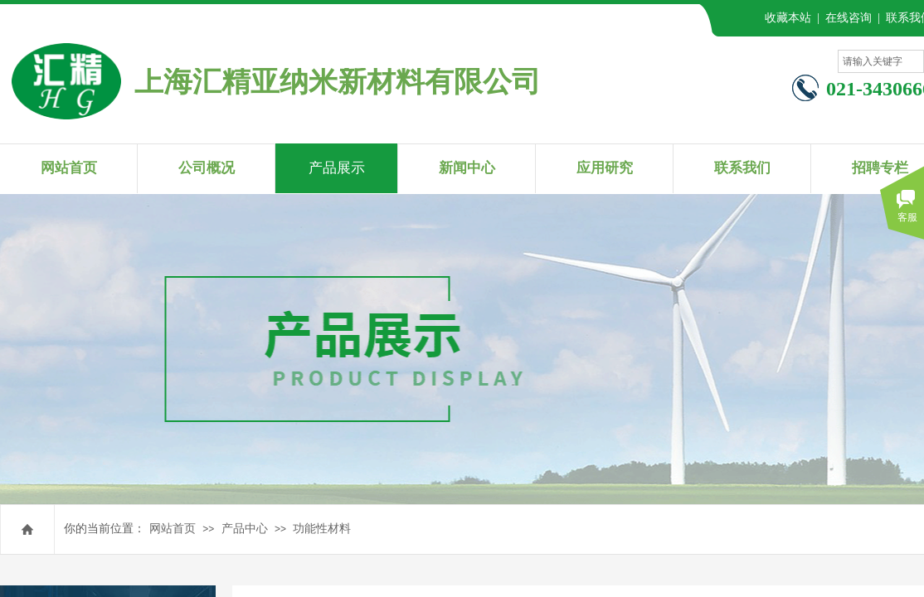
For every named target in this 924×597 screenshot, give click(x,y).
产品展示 (337, 168)
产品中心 (244, 528)
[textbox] (881, 61)
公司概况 (206, 168)
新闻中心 (467, 168)
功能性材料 (322, 528)
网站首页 (172, 528)
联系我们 (742, 168)
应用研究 (604, 168)
